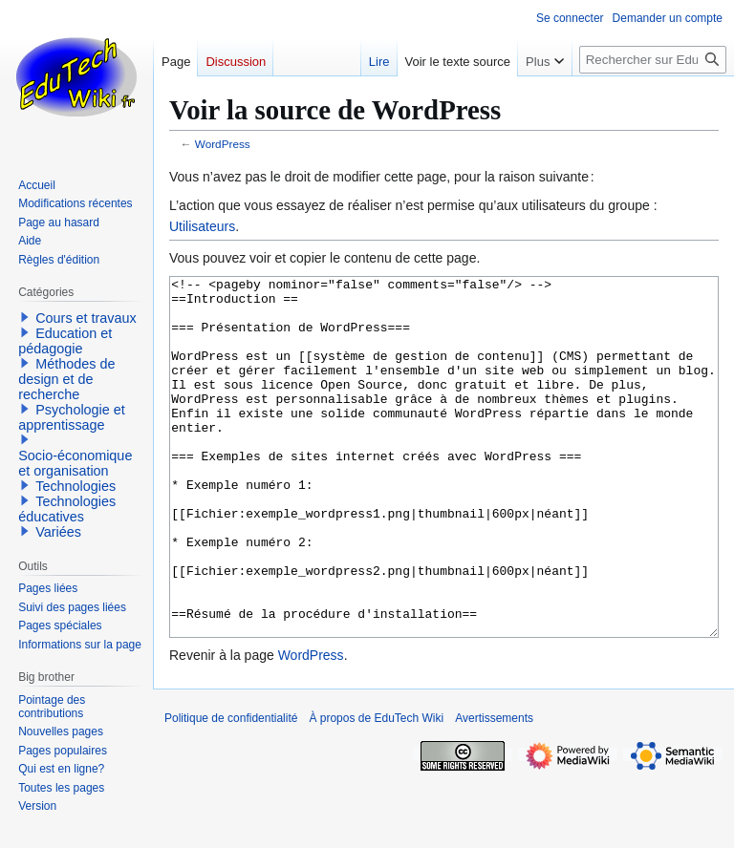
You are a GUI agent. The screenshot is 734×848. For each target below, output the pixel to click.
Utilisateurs (202, 226)
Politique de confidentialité (230, 789)
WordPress (222, 144)
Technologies (75, 486)
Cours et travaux (86, 318)
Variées (58, 532)
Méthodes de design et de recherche (66, 379)
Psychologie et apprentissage (71, 417)
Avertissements (494, 789)
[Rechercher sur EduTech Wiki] (652, 60)
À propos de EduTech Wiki (376, 789)
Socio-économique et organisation (75, 463)
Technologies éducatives (67, 509)
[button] (25, 317)
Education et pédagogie (65, 341)
